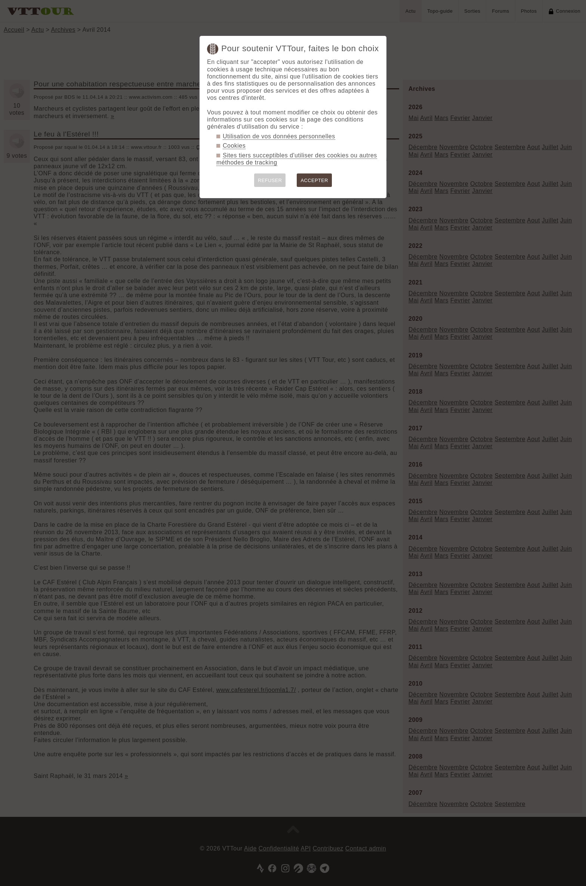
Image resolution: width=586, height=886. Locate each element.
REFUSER (270, 180)
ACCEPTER (314, 180)
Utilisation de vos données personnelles (279, 136)
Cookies (234, 145)
